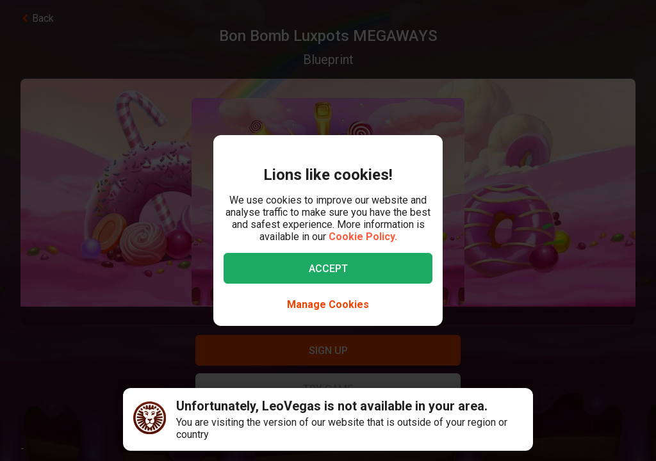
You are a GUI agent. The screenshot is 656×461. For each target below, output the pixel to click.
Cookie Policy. (363, 236)
